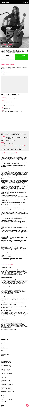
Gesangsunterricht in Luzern (6, 365)
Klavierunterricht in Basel (5, 370)
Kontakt (2, 355)
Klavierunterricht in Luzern (6, 372)
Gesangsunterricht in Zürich (6, 361)
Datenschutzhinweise (5, 354)
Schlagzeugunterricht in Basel (6, 388)
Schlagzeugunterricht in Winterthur (7, 391)
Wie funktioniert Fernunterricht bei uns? (9, 95)
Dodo (2, 143)
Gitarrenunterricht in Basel (6, 381)
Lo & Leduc (5, 143)
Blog (2, 351)
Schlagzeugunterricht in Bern (6, 387)
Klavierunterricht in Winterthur (6, 373)
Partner (2, 350)
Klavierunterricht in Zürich (5, 368)
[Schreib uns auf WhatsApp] (27, 405)
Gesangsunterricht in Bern (6, 362)
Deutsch (2, 405)
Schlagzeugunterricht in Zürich (6, 385)
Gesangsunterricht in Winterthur (7, 366)
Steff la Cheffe (10, 143)
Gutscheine (3, 344)
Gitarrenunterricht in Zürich (6, 379)
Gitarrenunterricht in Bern (5, 380)
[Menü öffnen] (27, 2)
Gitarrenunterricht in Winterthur (7, 384)
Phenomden (16, 143)
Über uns (2, 347)
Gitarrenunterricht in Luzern (6, 383)
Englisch (2, 406)
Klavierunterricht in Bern (5, 369)
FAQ (1, 343)
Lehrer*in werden (4, 346)
